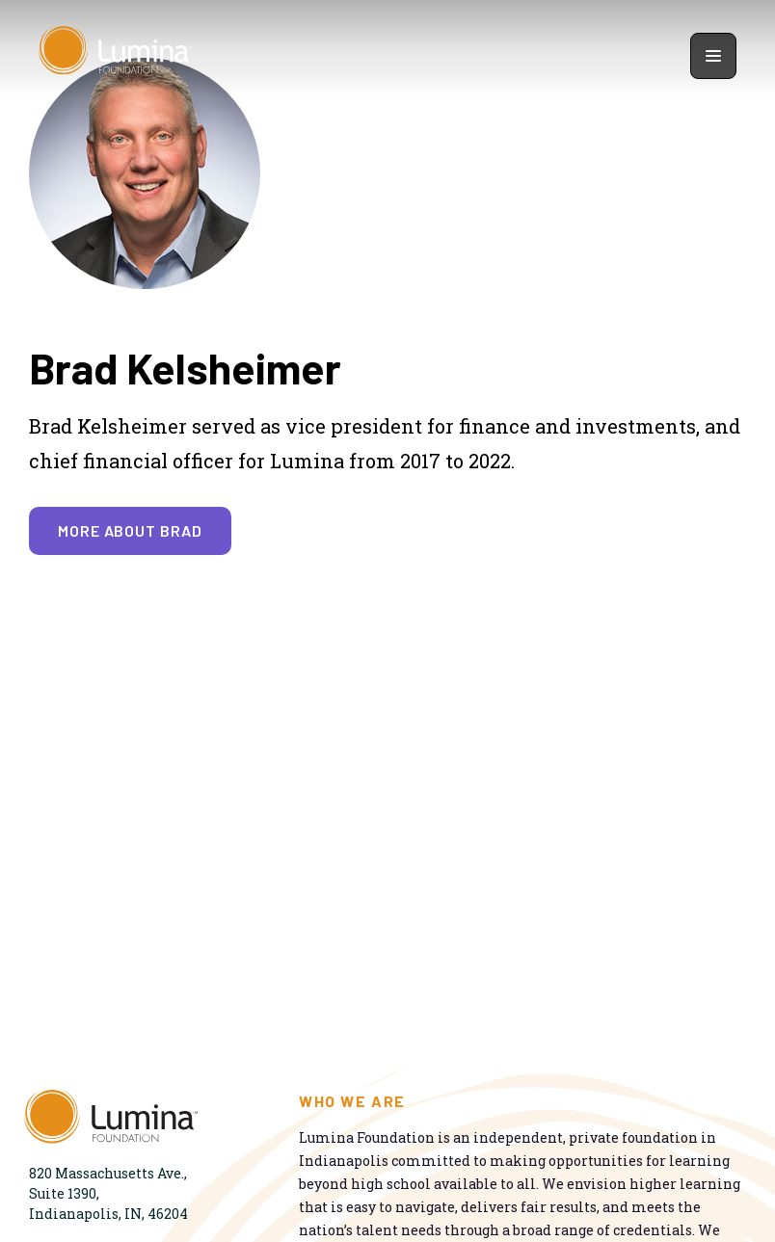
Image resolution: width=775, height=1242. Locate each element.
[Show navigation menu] (713, 56)
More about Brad (130, 530)
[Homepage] (116, 55)
